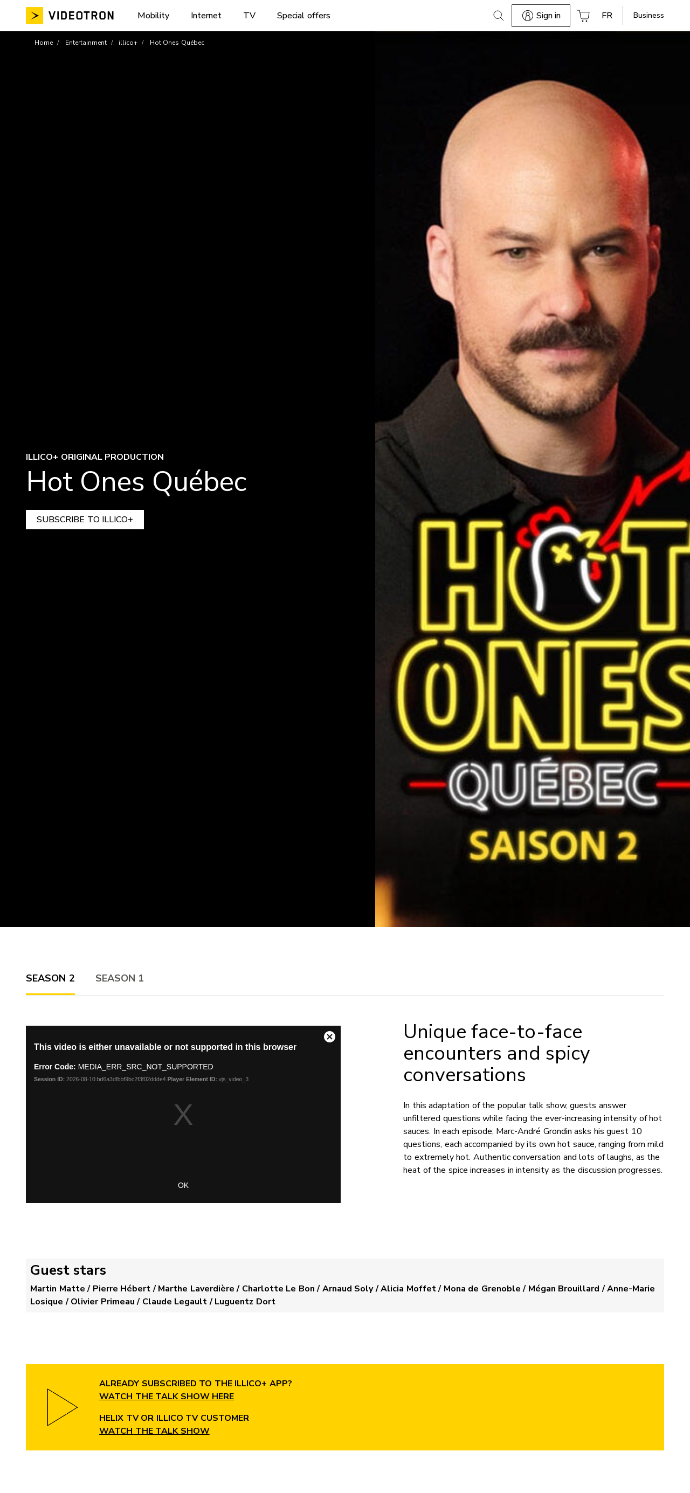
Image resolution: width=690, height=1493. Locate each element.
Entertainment (86, 42)
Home (43, 42)
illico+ (128, 42)
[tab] (50, 978)
